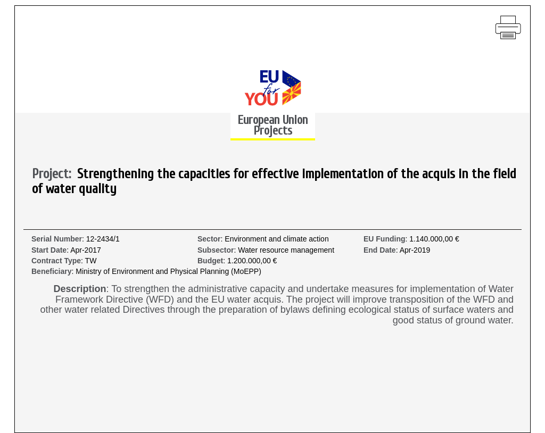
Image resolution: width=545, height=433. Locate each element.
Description (80, 289)
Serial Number (56, 239)
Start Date (49, 250)
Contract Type (56, 261)
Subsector (215, 250)
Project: (54, 174)
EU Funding (385, 239)
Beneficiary (51, 272)
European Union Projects (272, 125)
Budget (210, 261)
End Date (380, 250)
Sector (209, 239)
